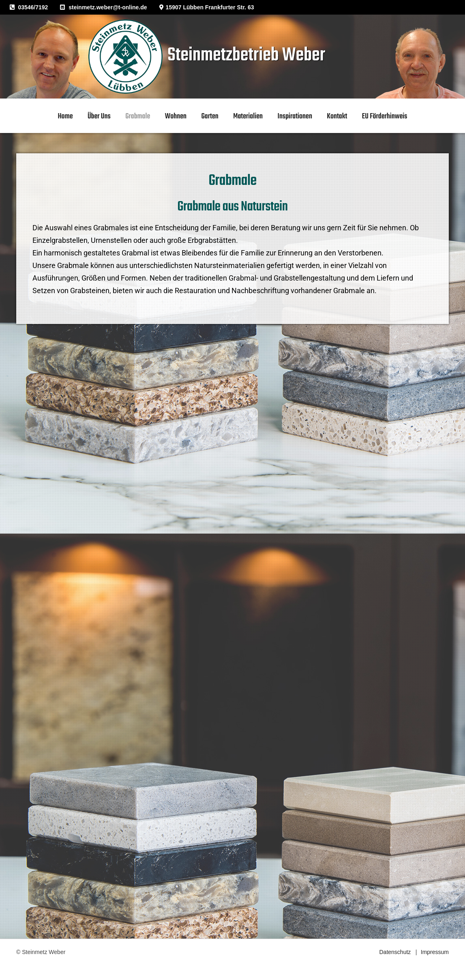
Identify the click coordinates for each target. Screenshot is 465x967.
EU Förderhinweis (384, 116)
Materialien (248, 116)
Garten (210, 116)
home (65, 116)
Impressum (435, 952)
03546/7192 (33, 7)
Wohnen (175, 116)
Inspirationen (294, 116)
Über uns (99, 116)
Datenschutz (395, 952)
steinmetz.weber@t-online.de (108, 7)
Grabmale (137, 116)
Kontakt (337, 116)
